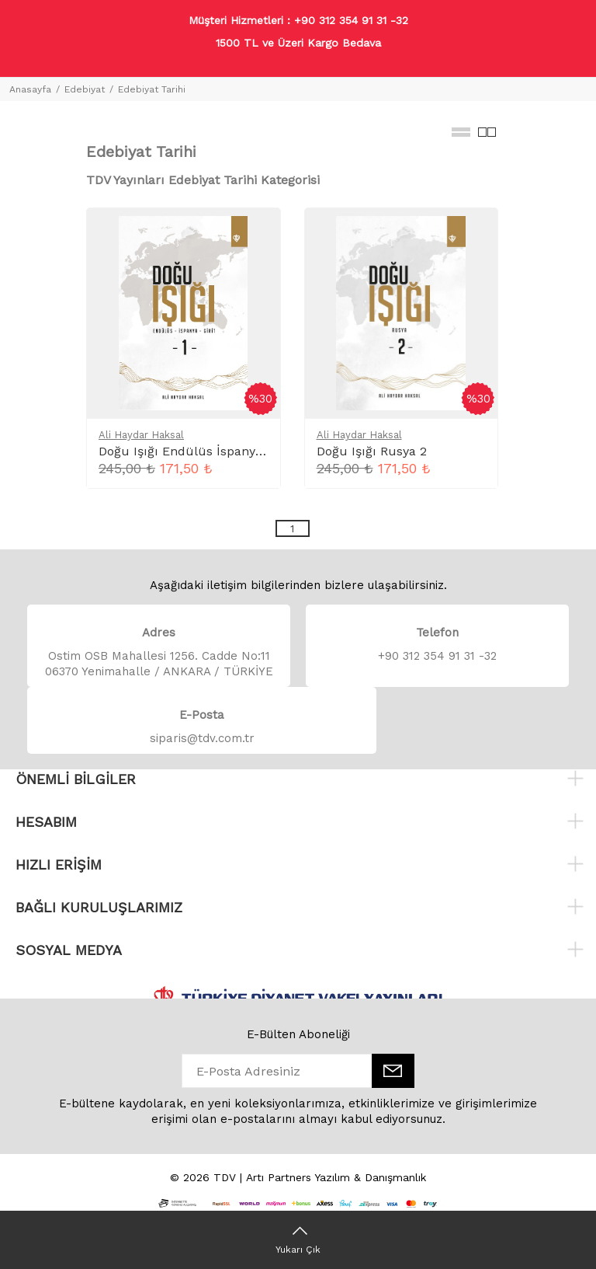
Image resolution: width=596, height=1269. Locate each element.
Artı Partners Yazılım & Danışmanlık (336, 1177)
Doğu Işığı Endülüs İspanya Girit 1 (199, 451)
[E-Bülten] (393, 1071)
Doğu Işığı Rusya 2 (372, 451)
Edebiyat (84, 89)
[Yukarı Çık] (298, 1239)
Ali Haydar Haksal (141, 435)
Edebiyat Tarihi (151, 89)
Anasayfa (30, 89)
